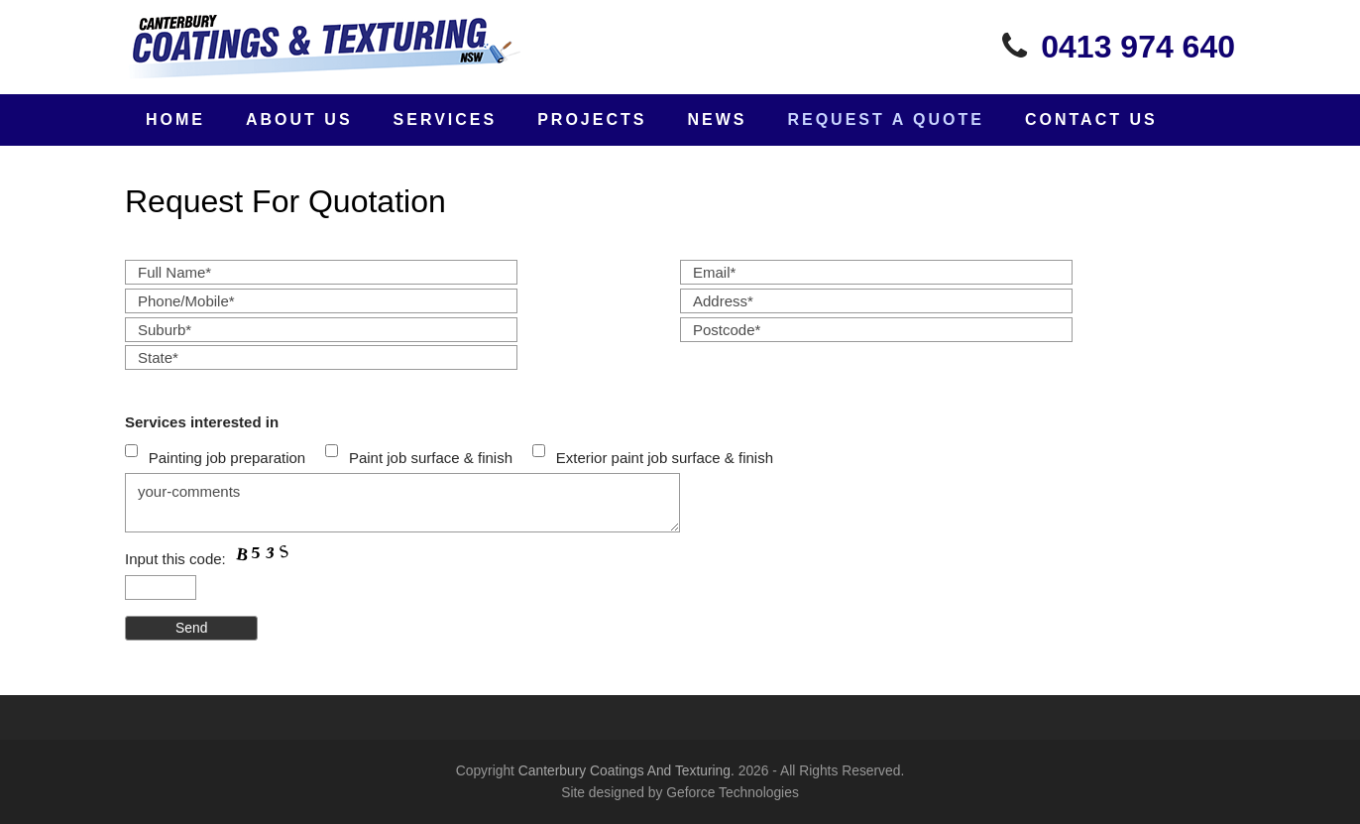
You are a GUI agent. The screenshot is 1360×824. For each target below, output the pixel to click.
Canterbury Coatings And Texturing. (626, 770)
